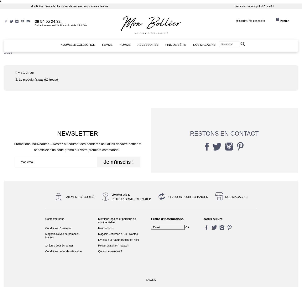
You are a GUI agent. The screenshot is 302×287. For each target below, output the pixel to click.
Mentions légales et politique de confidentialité (117, 220)
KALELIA (151, 280)
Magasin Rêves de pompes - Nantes (62, 235)
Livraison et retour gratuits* (250, 6)
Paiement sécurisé (80, 196)
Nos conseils (105, 228)
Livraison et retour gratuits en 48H (118, 239)
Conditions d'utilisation (58, 228)
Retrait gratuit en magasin (113, 245)
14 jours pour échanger (188, 196)
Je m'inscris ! (118, 162)
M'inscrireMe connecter (250, 20)
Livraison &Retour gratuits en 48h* (131, 197)
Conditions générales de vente (63, 251)
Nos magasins (236, 196)
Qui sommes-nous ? (110, 251)
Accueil (8, 53)
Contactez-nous (54, 218)
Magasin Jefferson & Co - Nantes (118, 234)
